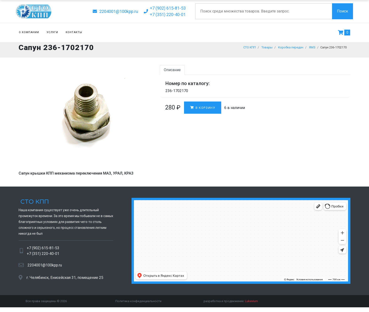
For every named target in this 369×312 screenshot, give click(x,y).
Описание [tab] (172, 72)
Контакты (74, 32)
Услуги (52, 32)
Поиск (342, 11)
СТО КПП (34, 204)
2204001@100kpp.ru (45, 267)
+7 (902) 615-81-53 (43, 250)
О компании (29, 32)
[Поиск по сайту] (263, 11)
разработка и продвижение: (231, 303)
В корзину (202, 110)
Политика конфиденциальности (138, 303)
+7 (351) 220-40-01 (43, 256)
